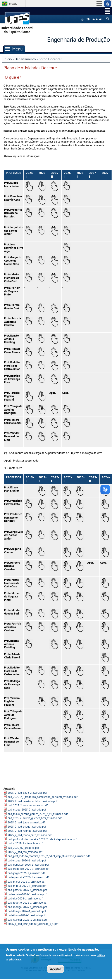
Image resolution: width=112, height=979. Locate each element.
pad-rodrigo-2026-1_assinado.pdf (27, 907)
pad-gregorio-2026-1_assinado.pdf (28, 877)
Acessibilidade (82, 19)
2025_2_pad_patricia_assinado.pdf (27, 793)
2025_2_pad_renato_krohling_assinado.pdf (32, 801)
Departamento (25, 59)
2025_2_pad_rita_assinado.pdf (25, 852)
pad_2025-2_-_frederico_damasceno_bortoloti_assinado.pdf (43, 797)
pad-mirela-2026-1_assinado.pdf (27, 886)
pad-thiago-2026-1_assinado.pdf (27, 911)
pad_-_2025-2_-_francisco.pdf (25, 843)
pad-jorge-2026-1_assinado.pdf (26, 873)
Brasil (13, 3)
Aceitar (55, 969)
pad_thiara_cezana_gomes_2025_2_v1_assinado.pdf (38, 814)
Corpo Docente (49, 59)
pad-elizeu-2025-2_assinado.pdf (27, 809)
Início (7, 59)
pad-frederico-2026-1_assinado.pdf (28, 869)
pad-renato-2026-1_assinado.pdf (27, 894)
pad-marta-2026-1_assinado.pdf (26, 882)
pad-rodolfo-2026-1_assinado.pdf (27, 902)
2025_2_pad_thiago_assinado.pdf (27, 826)
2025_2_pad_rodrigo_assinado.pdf (27, 831)
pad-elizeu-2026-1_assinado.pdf (27, 860)
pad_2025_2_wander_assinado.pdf (28, 805)
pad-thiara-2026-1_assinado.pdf (26, 915)
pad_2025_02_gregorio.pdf (23, 848)
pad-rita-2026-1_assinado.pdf (25, 898)
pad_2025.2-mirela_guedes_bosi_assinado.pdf (35, 818)
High (88, 19)
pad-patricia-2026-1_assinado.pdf (27, 890)
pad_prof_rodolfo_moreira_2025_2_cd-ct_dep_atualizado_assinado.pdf (49, 856)
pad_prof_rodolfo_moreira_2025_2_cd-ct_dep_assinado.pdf (42, 839)
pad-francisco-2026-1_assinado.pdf (28, 864)
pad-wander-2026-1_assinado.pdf (28, 920)
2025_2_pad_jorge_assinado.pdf (26, 822)
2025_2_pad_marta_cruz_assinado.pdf (30, 835)
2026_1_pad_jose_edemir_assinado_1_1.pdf (33, 924)
